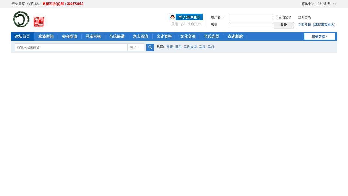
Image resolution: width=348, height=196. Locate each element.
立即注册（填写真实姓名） (317, 25)
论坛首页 (22, 36)
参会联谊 (69, 36)
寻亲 (169, 47)
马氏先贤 (211, 36)
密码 (214, 25)
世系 (178, 47)
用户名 (215, 17)
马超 (211, 47)
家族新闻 (46, 36)
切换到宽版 (334, 3)
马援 (202, 47)
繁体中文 (308, 4)
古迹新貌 (235, 36)
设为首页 (18, 4)
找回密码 (304, 17)
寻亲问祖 (93, 36)
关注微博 (323, 4)
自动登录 (282, 17)
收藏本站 (33, 4)
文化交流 (187, 36)
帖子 (133, 47)
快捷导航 (318, 36)
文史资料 (164, 36)
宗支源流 (140, 36)
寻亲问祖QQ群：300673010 (62, 4)
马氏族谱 (117, 36)
